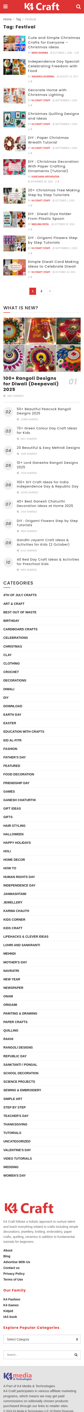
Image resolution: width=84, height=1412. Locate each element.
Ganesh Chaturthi (19, 800)
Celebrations (15, 638)
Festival (30, 19)
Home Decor (14, 859)
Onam (8, 996)
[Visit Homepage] (42, 6)
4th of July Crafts (20, 595)
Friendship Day (16, 783)
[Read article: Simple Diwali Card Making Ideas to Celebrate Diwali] (14, 267)
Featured (11, 766)
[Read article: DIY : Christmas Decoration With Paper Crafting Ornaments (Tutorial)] (14, 167)
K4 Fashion (11, 1299)
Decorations (14, 680)
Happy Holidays (17, 842)
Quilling (10, 1030)
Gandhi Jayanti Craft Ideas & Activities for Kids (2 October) (43, 542)
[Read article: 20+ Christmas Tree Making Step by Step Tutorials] (14, 196)
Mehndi (9, 953)
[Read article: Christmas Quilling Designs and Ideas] (14, 119)
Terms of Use (13, 1279)
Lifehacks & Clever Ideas (25, 936)
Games (9, 791)
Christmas (12, 646)
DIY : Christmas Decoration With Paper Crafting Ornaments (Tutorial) (53, 166)
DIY (6, 697)
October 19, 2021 (64, 272)
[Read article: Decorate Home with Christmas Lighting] (14, 96)
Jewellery (12, 902)
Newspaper (13, 988)
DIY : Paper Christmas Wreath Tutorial (48, 140)
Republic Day (15, 1056)
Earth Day (12, 714)
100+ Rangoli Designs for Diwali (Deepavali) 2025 (31, 384)
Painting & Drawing (20, 1013)
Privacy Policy (14, 1273)
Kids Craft (12, 928)
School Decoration (21, 1073)
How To (9, 868)
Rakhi (8, 1039)
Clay (7, 655)
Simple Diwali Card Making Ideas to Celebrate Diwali (53, 264)
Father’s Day (14, 757)
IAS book (10, 1317)
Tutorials (12, 1133)
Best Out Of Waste (20, 612)
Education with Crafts (23, 731)
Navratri (11, 971)
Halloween (13, 834)
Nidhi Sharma (40, 53)
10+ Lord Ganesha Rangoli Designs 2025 (47, 464)
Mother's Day (15, 962)
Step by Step (14, 1107)
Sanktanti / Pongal (20, 1064)
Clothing (11, 663)
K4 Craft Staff (41, 100)
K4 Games (11, 1305)
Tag (18, 19)
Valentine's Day (17, 1150)
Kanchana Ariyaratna (45, 176)
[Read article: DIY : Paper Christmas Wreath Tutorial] (14, 143)
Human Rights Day (19, 877)
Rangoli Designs (18, 1047)
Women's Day (14, 1175)
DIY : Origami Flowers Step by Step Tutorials (53, 240)
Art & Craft (13, 604)
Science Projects (19, 1081)
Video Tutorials (17, 1158)
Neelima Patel (40, 224)
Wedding (11, 1167)
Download (12, 706)
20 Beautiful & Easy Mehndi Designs (48, 447)
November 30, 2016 (40, 181)
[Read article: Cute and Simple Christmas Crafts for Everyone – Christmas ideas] (14, 43)
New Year (11, 979)
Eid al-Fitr (12, 740)
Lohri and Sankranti (21, 945)
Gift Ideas (12, 808)
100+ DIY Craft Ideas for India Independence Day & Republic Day (48, 484)
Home (7, 19)
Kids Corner (14, 919)
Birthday (11, 621)
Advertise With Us (16, 1262)
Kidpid (8, 1311)
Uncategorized (16, 1141)
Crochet (11, 672)
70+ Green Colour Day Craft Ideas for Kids (47, 430)
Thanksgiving (15, 1124)
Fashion (10, 749)
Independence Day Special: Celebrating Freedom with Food (54, 66)
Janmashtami (14, 894)
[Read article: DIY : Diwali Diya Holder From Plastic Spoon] (14, 219)
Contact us (11, 1268)
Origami (10, 1005)
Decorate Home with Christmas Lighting (47, 92)
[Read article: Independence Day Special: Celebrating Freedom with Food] (14, 67)
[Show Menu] (5, 6)
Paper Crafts (15, 1022)
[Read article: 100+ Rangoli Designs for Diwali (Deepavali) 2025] (42, 344)
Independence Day (19, 885)
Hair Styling (14, 825)
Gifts (8, 817)
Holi (7, 851)
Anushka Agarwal (43, 76)
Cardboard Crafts (20, 629)
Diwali (8, 689)
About (7, 1250)
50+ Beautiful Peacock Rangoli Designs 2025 (44, 411)
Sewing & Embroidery (22, 1090)
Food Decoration (18, 774)
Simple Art (12, 1099)
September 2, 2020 (65, 100)
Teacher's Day (16, 1116)
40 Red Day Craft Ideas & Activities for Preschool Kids (48, 561)
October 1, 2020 (61, 53)
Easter (9, 723)
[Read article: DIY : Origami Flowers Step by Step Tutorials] (14, 243)
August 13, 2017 (67, 76)
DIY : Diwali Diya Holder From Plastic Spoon (49, 216)
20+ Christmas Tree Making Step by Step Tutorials (54, 192)
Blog (6, 1256)
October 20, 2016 (63, 224)
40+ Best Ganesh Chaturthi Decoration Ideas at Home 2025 (45, 503)
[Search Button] (78, 6)
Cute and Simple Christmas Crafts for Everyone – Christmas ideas (54, 42)
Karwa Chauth (16, 911)
